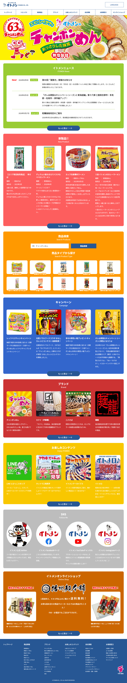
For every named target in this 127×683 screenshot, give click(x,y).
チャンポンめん (13, 420)
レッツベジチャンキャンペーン (19, 338)
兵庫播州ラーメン (48, 653)
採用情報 (87, 655)
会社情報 (87, 12)
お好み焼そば (47, 660)
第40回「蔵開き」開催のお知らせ (57, 79)
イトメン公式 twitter (18, 550)
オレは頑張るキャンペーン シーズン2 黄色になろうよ (107, 339)
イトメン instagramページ (109, 550)
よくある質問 (109, 651)
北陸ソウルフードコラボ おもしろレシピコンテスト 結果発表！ (48, 339)
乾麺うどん (26, 657)
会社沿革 (87, 653)
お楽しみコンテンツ (71, 12)
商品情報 (27, 644)
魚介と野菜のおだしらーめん (51, 651)
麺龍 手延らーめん (28, 667)
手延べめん (26, 662)
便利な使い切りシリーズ (30, 669)
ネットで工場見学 (43, 483)
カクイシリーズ (48, 669)
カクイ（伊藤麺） (43, 420)
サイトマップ (109, 660)
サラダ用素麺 (47, 671)
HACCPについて (89, 664)
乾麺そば (26, 655)
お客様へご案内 (110, 648)
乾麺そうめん (27, 653)
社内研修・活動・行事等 (91, 671)
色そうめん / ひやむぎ (29, 660)
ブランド (55, 12)
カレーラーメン (48, 655)
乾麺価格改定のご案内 (52, 113)
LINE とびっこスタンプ (16, 483)
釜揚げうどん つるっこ (50, 667)
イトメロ (98, 483)
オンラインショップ (119, 12)
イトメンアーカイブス (74, 483)
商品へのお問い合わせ (111, 653)
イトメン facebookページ (49, 550)
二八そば (69, 420)
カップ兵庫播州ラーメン (75, 174)
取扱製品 (39, 12)
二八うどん (47, 664)
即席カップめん (28, 651)
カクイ (25, 664)
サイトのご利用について (112, 657)
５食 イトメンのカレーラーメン (107, 174)
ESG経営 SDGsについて (91, 660)
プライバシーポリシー (90, 667)
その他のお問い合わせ (111, 655)
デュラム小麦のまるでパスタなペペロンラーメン (48, 176)
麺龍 (97, 420)
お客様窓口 (103, 12)
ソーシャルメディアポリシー (92, 669)
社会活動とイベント (90, 657)
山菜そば (46, 657)
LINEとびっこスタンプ (70, 648)
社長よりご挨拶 (89, 648)
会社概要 (87, 651)
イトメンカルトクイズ (70, 655)
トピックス (24, 12)
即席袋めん (26, 648)
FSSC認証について (90, 662)
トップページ (8, 12)
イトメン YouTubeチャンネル (81, 550)
